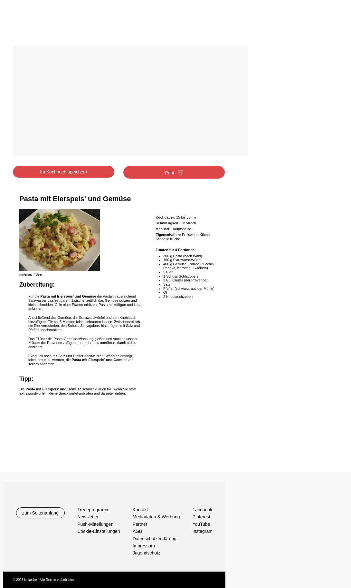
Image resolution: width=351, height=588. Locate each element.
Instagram (203, 531)
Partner (140, 524)
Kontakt (140, 509)
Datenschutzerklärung (154, 538)
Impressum (144, 545)
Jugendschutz (146, 552)
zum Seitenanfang (40, 512)
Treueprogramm (93, 509)
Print (174, 173)
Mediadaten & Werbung (156, 516)
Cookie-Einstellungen (98, 531)
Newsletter (88, 516)
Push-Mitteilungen (95, 524)
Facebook (202, 509)
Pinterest (201, 516)
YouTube (201, 524)
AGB (137, 531)
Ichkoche (52, 25)
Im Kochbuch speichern (63, 171)
